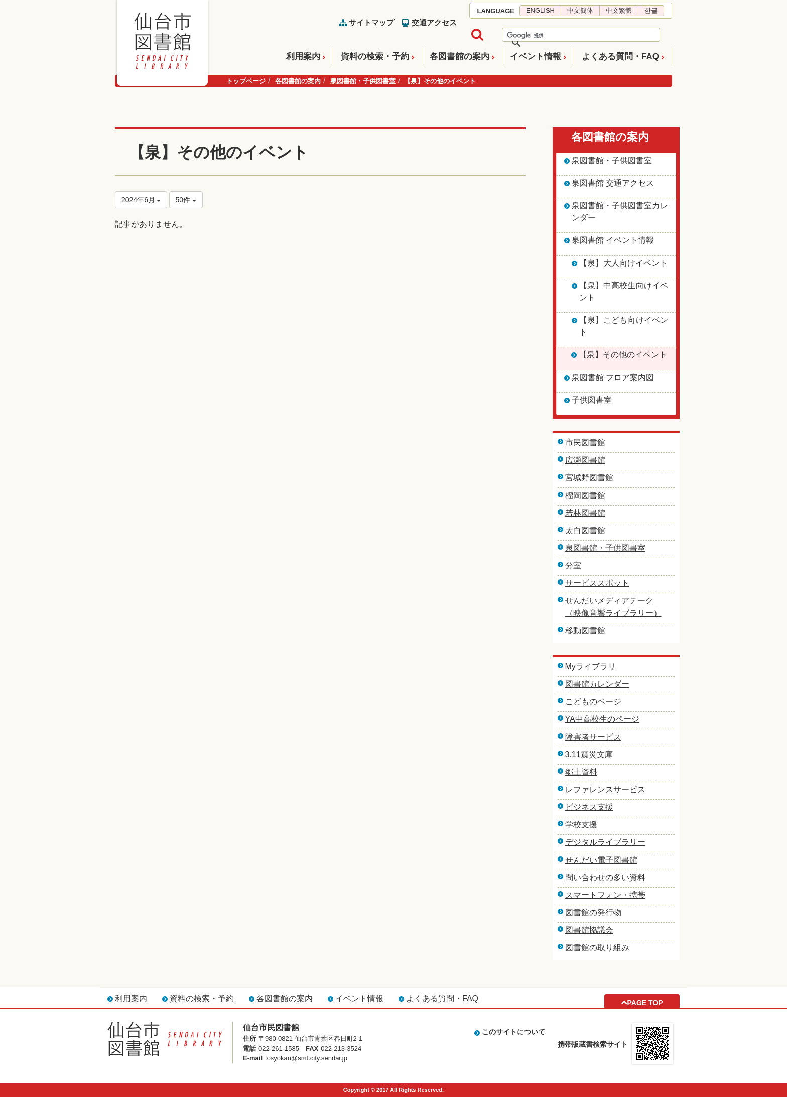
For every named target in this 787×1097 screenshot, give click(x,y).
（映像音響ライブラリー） (613, 612)
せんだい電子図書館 (601, 860)
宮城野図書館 (589, 477)
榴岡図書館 (585, 495)
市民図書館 (585, 442)
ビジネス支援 (589, 807)
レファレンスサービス (605, 789)
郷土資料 (581, 772)
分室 (573, 565)
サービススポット (597, 583)
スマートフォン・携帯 (605, 895)
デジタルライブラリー (605, 842)
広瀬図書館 (585, 460)
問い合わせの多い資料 (605, 877)
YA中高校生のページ (602, 719)
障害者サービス (593, 737)
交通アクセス (434, 22)
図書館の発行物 (593, 912)
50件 (186, 200)
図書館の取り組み (597, 947)
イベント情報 (535, 56)
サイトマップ (371, 22)
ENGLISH (540, 10)
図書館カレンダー (597, 684)
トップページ (246, 81)
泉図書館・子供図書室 (363, 81)
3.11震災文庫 (589, 754)
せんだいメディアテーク (609, 600)
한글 (651, 10)
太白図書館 (585, 530)
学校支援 (581, 824)
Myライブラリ (590, 666)
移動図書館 (585, 630)
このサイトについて (513, 1032)
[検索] (568, 35)
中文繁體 (619, 10)
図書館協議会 (589, 930)
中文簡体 (580, 10)
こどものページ (593, 701)
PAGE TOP (645, 1003)
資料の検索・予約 (375, 56)
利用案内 (303, 56)
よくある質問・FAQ (620, 56)
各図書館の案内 (459, 56)
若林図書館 (585, 513)
